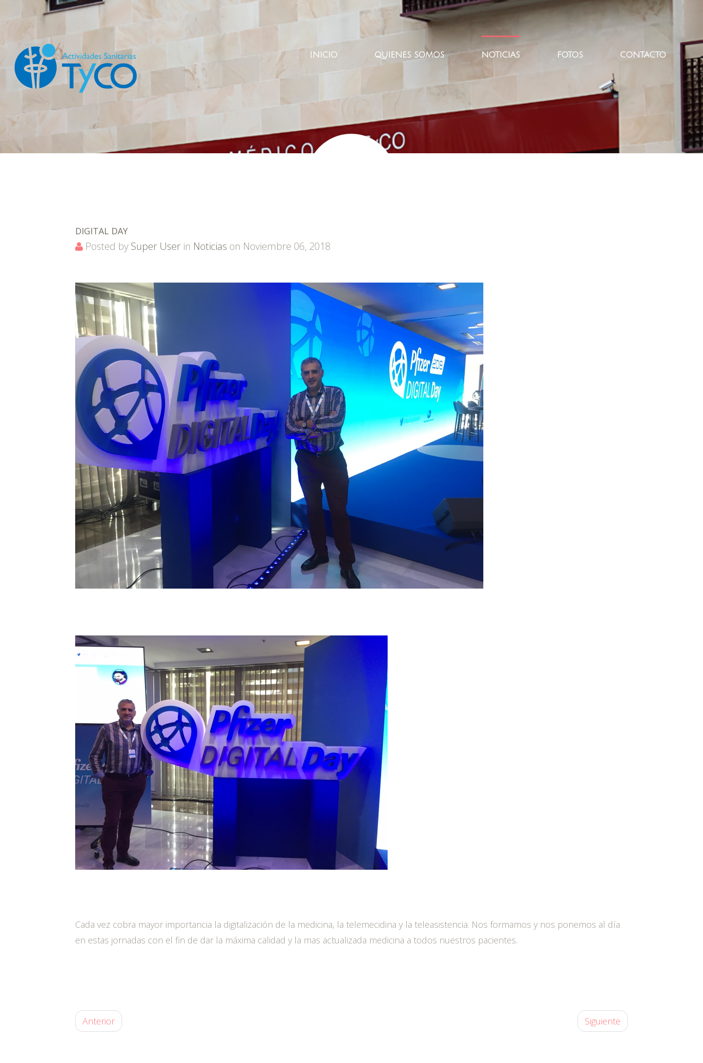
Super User (156, 246)
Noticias (210, 246)
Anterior (99, 1021)
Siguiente (602, 1021)
